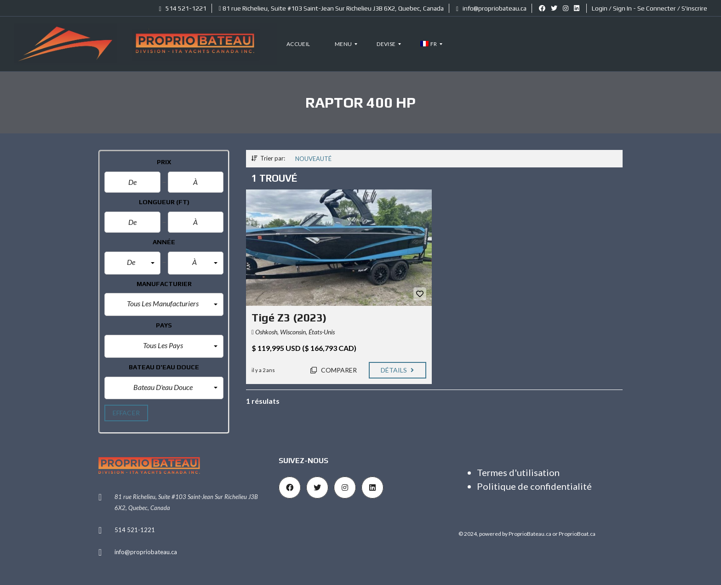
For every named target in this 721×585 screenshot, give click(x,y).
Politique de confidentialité (534, 486)
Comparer (333, 370)
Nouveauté (313, 158)
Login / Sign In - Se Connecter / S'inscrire (649, 8)
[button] (132, 263)
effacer (126, 413)
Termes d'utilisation (518, 472)
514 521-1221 (182, 8)
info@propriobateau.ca (491, 8)
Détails (397, 370)
